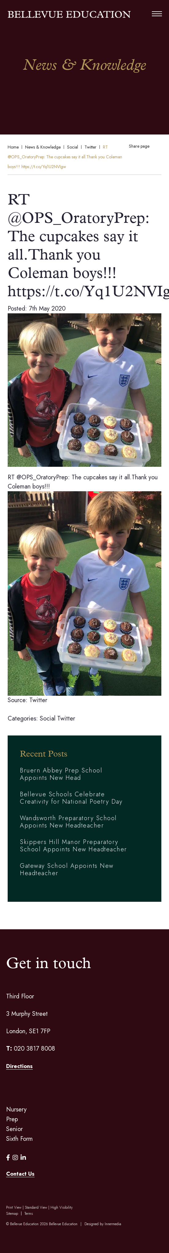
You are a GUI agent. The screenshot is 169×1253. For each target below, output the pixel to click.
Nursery (16, 1109)
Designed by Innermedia (103, 1224)
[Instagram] (15, 1157)
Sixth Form (19, 1138)
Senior (14, 1129)
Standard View (36, 1207)
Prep (12, 1119)
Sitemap (12, 1213)
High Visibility (62, 1207)
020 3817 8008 (34, 1048)
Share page (139, 146)
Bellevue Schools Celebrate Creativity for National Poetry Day (71, 798)
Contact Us (20, 1174)
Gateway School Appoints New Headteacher (67, 869)
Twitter (66, 718)
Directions (19, 1066)
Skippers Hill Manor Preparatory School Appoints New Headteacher (73, 846)
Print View (13, 1207)
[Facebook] (8, 1157)
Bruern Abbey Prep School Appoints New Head (61, 774)
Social (47, 718)
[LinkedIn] (23, 1157)
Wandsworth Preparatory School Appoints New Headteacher (68, 822)
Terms (28, 1213)
